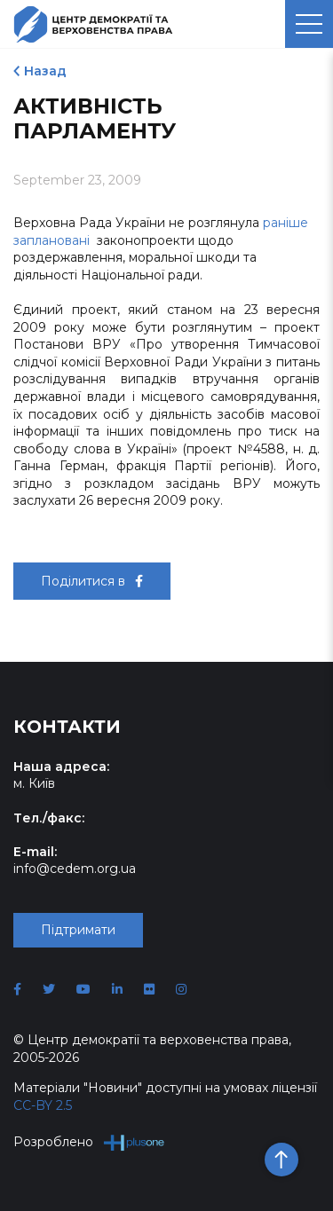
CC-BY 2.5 (42, 1105)
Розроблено (89, 1142)
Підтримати (78, 930)
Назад (45, 71)
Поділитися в (92, 581)
